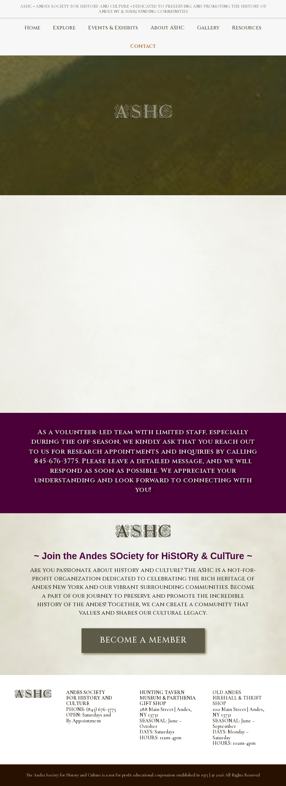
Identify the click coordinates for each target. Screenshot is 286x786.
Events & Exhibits (113, 27)
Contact (143, 46)
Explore (64, 27)
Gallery (208, 27)
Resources (246, 27)
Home (32, 27)
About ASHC (168, 27)
